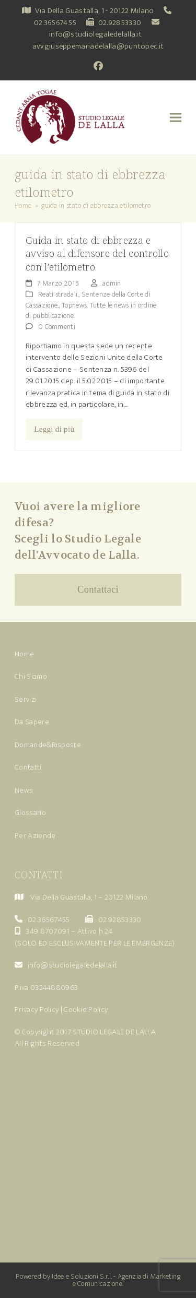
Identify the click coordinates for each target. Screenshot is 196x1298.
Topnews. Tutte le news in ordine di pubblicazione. (91, 310)
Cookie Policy (86, 1009)
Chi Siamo (31, 676)
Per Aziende (35, 835)
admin (111, 283)
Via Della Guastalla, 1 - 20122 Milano (94, 10)
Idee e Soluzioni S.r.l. (82, 1276)
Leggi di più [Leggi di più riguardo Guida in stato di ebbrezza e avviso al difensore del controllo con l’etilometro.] (54, 429)
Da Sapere (32, 721)
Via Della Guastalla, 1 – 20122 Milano (88, 897)
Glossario (30, 812)
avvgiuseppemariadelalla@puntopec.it (98, 46)
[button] (175, 117)
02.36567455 (55, 22)
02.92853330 (119, 22)
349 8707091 (47, 931)
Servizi (26, 699)
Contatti (28, 767)
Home (24, 653)
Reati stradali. (58, 294)
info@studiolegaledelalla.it (95, 34)
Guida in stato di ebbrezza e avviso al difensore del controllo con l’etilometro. (97, 253)
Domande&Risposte (48, 744)
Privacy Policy (37, 1009)
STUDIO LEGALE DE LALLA (114, 1032)
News (24, 790)
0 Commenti (56, 327)
